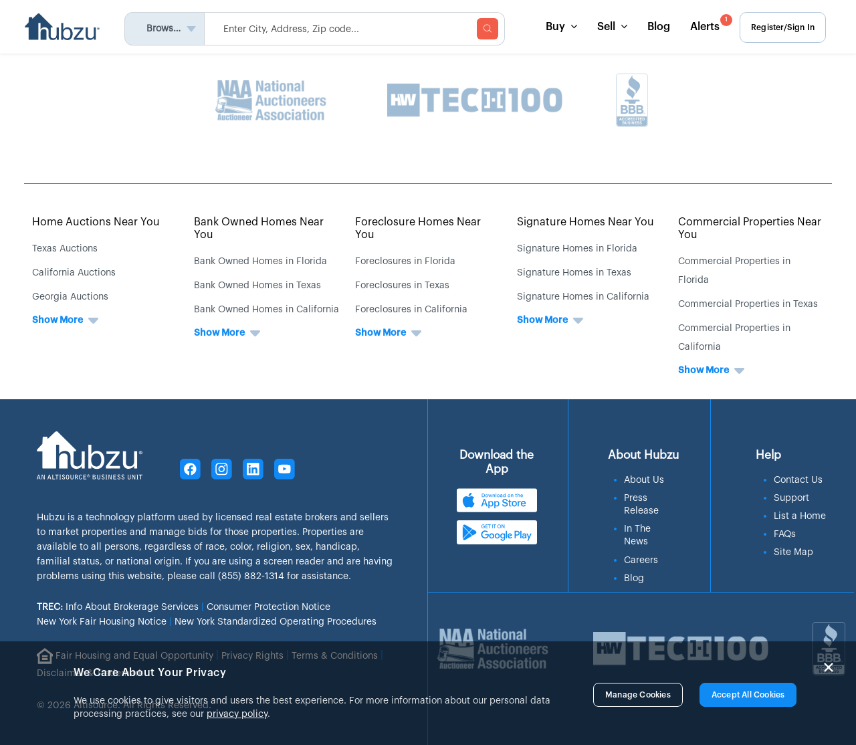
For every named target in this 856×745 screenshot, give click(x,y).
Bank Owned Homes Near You (259, 228)
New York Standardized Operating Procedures (276, 622)
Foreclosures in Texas (402, 285)
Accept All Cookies (748, 695)
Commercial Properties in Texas (748, 304)
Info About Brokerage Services (118, 607)
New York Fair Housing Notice (102, 622)
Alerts (708, 23)
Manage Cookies (638, 695)
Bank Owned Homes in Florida (260, 261)
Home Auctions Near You (96, 222)
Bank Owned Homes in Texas (257, 285)
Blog (656, 26)
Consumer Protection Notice (268, 607)
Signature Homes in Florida (577, 248)
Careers (641, 558)
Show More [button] (57, 320)
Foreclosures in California (411, 309)
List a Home (800, 514)
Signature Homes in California (583, 297)
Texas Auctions (65, 248)
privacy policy (237, 714)
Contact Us (798, 478)
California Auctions (74, 273)
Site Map (793, 550)
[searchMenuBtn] (489, 28)
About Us (644, 478)
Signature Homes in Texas (574, 273)
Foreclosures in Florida (405, 261)
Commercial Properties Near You (749, 228)
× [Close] (828, 667)
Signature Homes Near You (585, 222)
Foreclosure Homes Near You (418, 228)
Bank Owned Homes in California (266, 309)
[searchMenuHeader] (356, 28)
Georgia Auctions (70, 297)
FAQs (785, 532)
